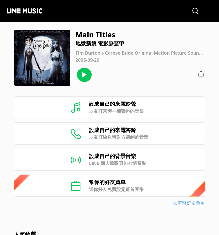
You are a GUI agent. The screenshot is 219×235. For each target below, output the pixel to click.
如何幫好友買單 (189, 203)
